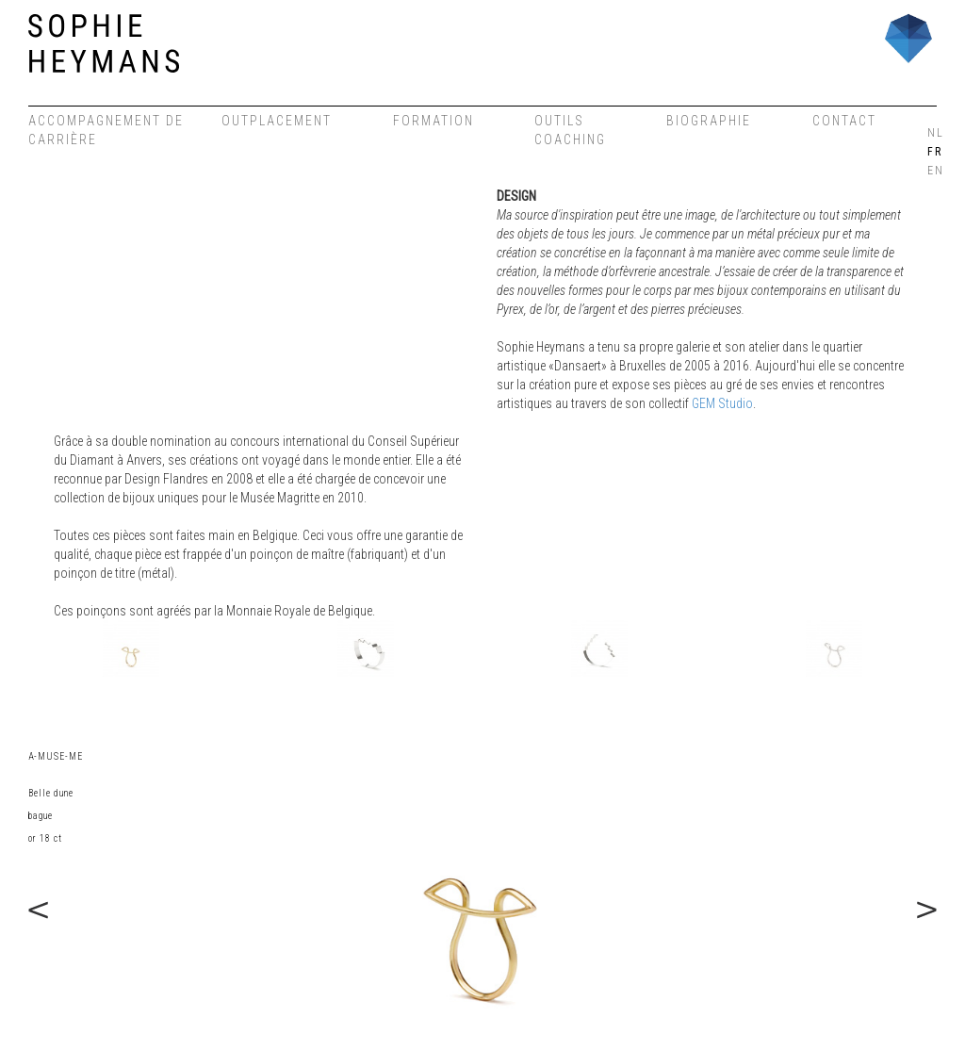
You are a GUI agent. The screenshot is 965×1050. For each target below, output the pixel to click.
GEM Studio (722, 403)
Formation (433, 120)
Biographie (708, 120)
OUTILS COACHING (570, 130)
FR (934, 151)
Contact (844, 120)
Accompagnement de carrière (106, 130)
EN (934, 170)
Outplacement (276, 120)
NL (934, 132)
